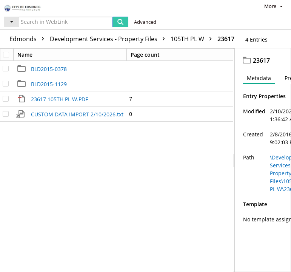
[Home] (32, 7)
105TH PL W (193, 39)
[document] (263, 160)
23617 (225, 39)
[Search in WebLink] (65, 22)
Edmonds (28, 39)
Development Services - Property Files (109, 39)
